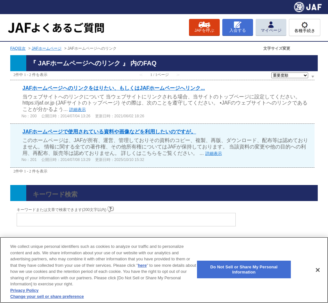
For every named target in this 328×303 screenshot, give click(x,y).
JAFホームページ (47, 48)
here (142, 265)
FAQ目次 (18, 48)
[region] (164, 270)
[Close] (318, 270)
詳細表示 (77, 109)
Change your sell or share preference (47, 296)
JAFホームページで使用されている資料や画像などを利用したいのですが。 (109, 131)
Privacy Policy (24, 290)
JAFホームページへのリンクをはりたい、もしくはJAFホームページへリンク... (113, 88)
